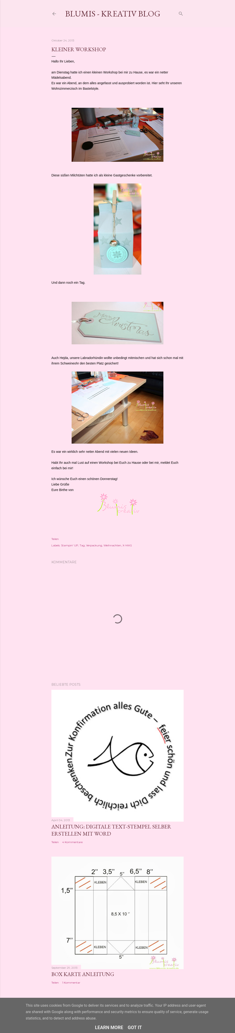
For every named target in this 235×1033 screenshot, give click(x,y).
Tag (82, 545)
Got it (135, 1027)
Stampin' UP (69, 545)
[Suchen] (181, 12)
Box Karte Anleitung (82, 974)
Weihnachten (112, 545)
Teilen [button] (55, 539)
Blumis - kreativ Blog (112, 13)
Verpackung (94, 545)
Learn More (109, 1027)
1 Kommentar (71, 982)
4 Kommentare (72, 842)
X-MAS (127, 545)
